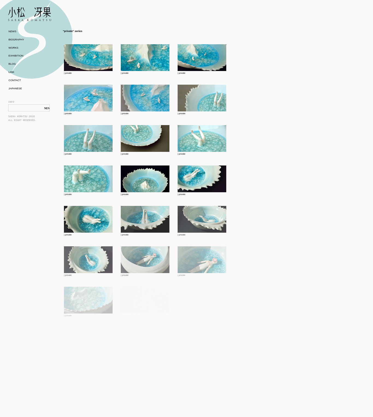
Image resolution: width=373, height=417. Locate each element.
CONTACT (14, 80)
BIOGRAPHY (16, 39)
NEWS (12, 31)
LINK (11, 71)
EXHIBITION (15, 55)
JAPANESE (15, 88)
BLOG (12, 63)
